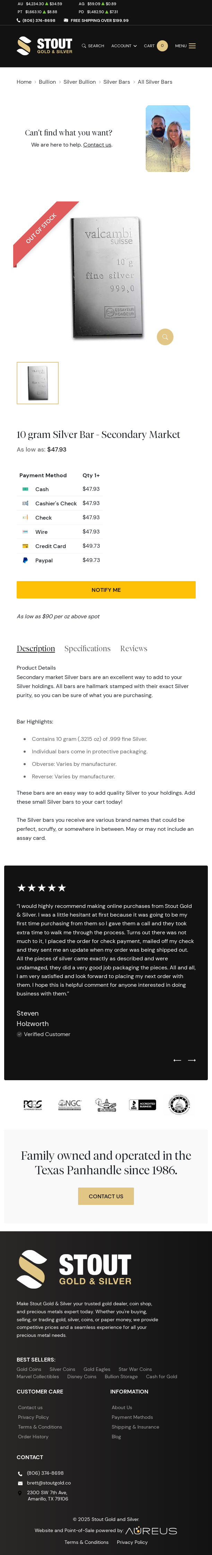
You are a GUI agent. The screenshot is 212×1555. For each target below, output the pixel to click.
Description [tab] (36, 648)
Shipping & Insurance (135, 1427)
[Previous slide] (177, 1060)
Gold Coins (29, 1369)
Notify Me (106, 589)
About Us (122, 1407)
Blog (116, 1436)
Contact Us (106, 1196)
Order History (33, 1436)
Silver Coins (62, 1369)
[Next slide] (192, 1060)
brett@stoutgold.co (49, 1483)
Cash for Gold (161, 1376)
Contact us (97, 144)
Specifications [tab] (88, 648)
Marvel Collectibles (38, 1376)
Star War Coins (135, 1369)
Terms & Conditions (40, 1427)
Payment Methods (132, 1417)
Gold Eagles (97, 1369)
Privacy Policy (33, 1417)
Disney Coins (81, 1376)
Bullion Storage (121, 1376)
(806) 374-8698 (39, 20)
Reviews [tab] (133, 648)
